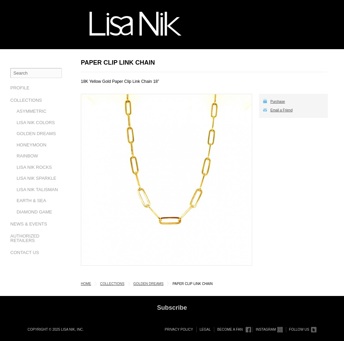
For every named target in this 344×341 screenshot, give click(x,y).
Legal (205, 329)
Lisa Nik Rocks (34, 167)
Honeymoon (31, 145)
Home (86, 284)
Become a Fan (230, 329)
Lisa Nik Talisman (37, 189)
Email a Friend (281, 110)
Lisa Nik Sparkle (36, 178)
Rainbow (27, 156)
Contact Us (24, 252)
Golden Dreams (36, 133)
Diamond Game (34, 212)
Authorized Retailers (25, 238)
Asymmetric (31, 111)
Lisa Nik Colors (36, 122)
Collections (26, 100)
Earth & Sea (31, 200)
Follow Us (299, 329)
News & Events (28, 224)
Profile (20, 88)
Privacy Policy (179, 329)
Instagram (266, 329)
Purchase (277, 101)
